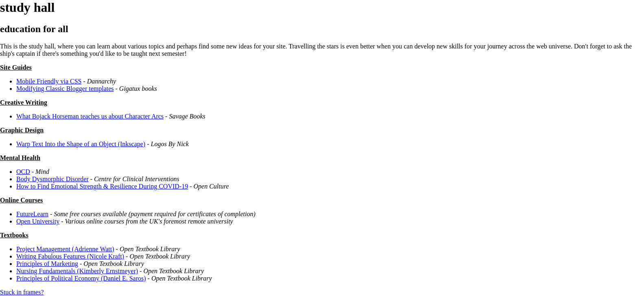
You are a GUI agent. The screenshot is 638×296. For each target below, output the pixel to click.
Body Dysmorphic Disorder (52, 178)
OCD (23, 171)
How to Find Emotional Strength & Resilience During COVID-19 (102, 186)
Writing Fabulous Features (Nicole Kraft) (70, 256)
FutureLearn (32, 213)
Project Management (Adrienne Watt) (65, 249)
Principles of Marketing (47, 263)
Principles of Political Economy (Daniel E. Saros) (81, 278)
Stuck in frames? (22, 292)
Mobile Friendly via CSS (48, 81)
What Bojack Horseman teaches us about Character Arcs (90, 116)
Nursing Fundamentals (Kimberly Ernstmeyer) (77, 270)
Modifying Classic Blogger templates (65, 88)
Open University (37, 221)
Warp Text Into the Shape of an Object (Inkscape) (80, 143)
